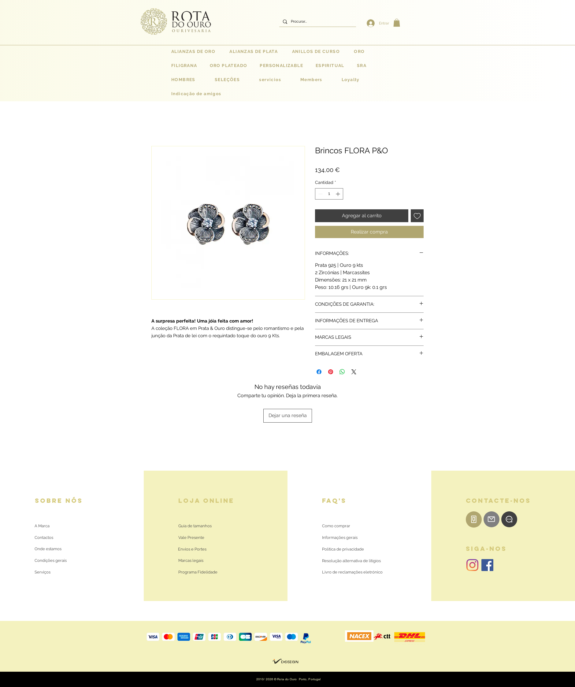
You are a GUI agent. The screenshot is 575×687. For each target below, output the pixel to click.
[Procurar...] (317, 22)
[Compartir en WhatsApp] (342, 371)
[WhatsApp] (509, 519)
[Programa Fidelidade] (197, 572)
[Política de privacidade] (343, 549)
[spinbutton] (329, 194)
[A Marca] (42, 526)
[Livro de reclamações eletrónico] (352, 572)
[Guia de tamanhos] (195, 526)
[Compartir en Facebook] (319, 371)
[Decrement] (320, 194)
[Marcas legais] (190, 561)
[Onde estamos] (49, 549)
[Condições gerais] (51, 561)
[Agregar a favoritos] (417, 215)
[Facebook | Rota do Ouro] (487, 565)
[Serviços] (43, 572)
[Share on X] (354, 371)
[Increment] (338, 194)
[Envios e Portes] (192, 549)
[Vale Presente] (192, 538)
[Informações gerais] (340, 538)
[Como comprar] (336, 526)
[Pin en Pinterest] (330, 371)
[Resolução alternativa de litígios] (351, 561)
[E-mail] (491, 519)
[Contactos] (49, 538)
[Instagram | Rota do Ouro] (472, 565)
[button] (396, 23)
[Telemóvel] (474, 519)
